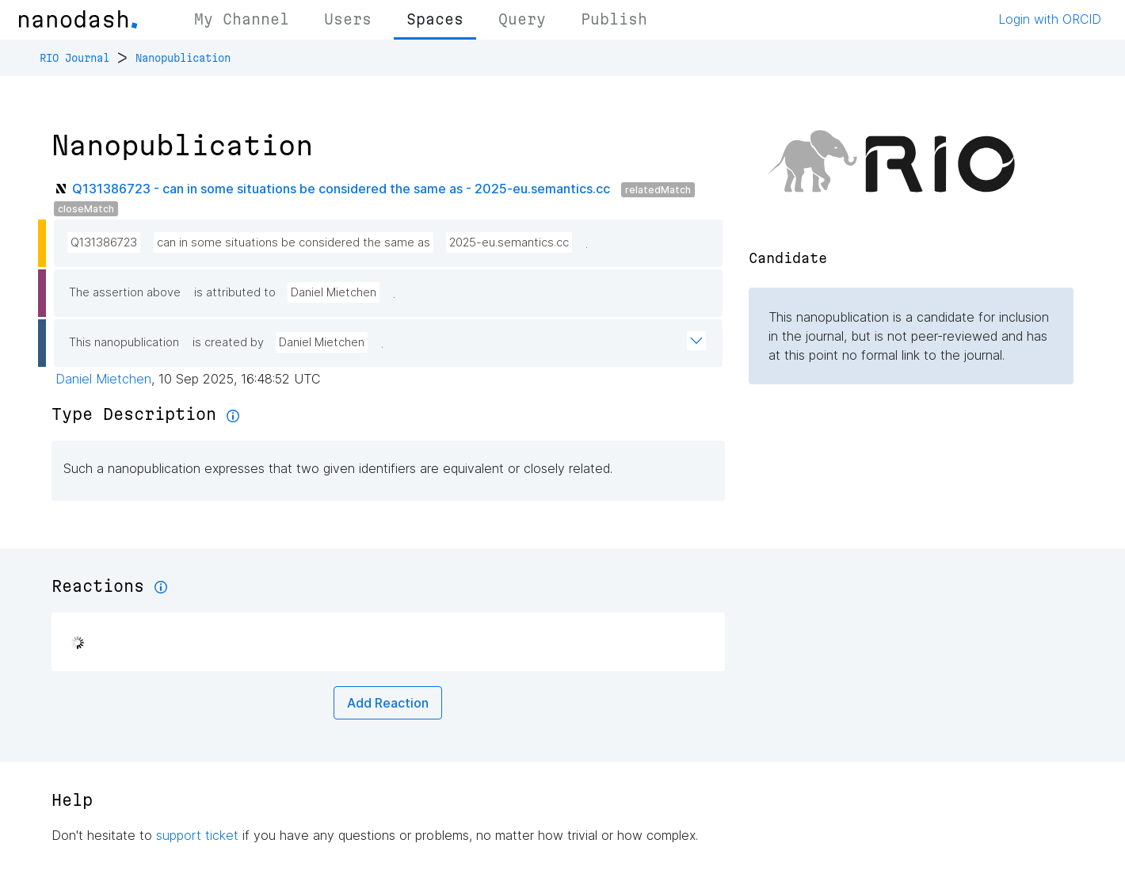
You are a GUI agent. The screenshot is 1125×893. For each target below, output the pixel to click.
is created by (228, 342)
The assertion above (125, 292)
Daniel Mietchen (333, 292)
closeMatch (86, 209)
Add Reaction (388, 703)
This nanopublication (124, 342)
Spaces (434, 19)
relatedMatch (658, 190)
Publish (614, 19)
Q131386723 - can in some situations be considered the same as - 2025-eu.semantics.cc (341, 189)
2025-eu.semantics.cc (509, 242)
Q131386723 (104, 242)
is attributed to (235, 292)
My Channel (241, 19)
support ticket (197, 835)
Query (522, 19)
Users (348, 19)
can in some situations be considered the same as (293, 242)
